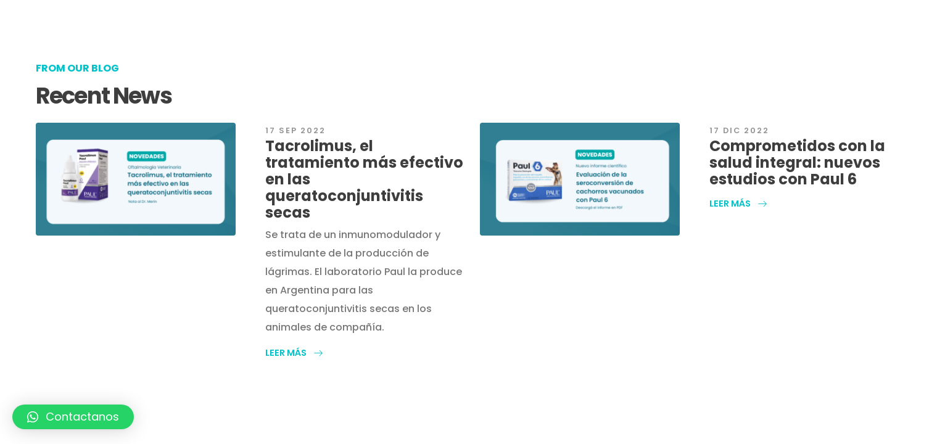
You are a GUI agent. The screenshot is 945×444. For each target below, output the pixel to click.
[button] (294, 353)
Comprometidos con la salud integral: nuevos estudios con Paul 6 (797, 162)
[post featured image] (136, 179)
